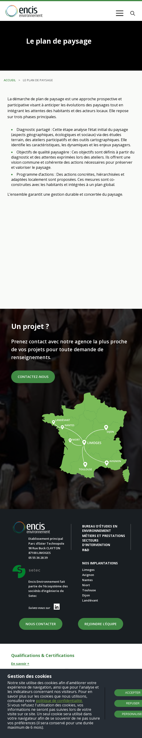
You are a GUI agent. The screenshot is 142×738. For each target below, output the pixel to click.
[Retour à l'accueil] (24, 11)
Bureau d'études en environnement (99, 528)
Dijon (86, 595)
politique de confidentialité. (59, 700)
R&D (85, 550)
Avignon (88, 575)
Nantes (87, 580)
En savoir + (20, 663)
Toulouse (89, 590)
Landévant (90, 600)
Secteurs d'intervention (96, 542)
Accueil (10, 80)
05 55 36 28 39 (37, 558)
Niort (86, 585)
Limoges (88, 570)
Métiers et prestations (103, 535)
